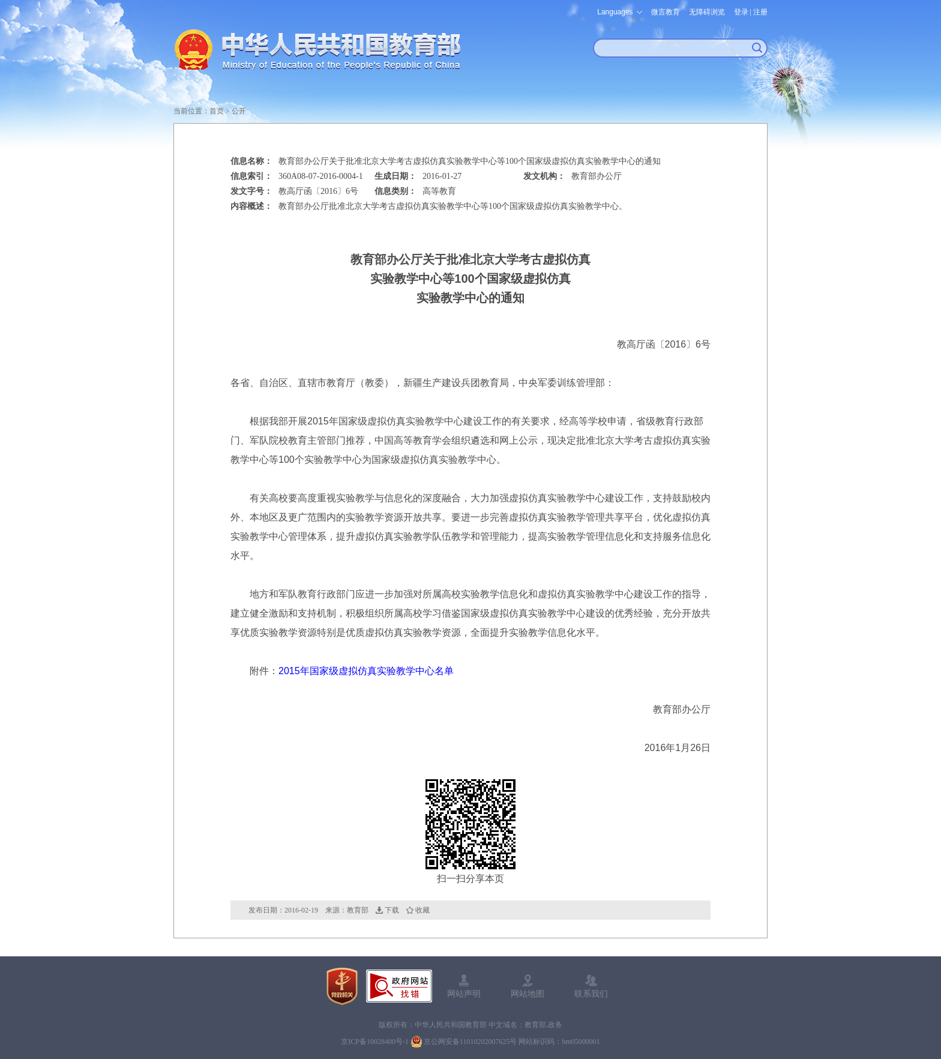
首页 (216, 111)
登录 (741, 12)
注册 (760, 12)
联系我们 (591, 993)
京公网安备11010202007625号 (470, 1041)
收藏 (422, 910)
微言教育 (665, 12)
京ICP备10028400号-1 (375, 1041)
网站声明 (464, 993)
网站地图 (527, 993)
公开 (239, 111)
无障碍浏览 (707, 12)
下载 (392, 910)
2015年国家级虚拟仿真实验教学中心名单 (366, 671)
